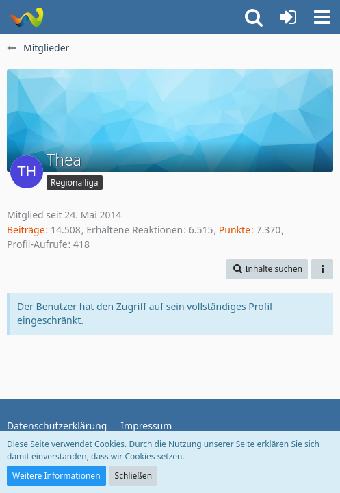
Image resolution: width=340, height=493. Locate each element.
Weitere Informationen (56, 475)
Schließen (133, 475)
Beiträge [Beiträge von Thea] (26, 229)
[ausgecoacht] (25, 17)
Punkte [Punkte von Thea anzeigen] (234, 229)
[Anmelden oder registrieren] (288, 17)
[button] (322, 17)
